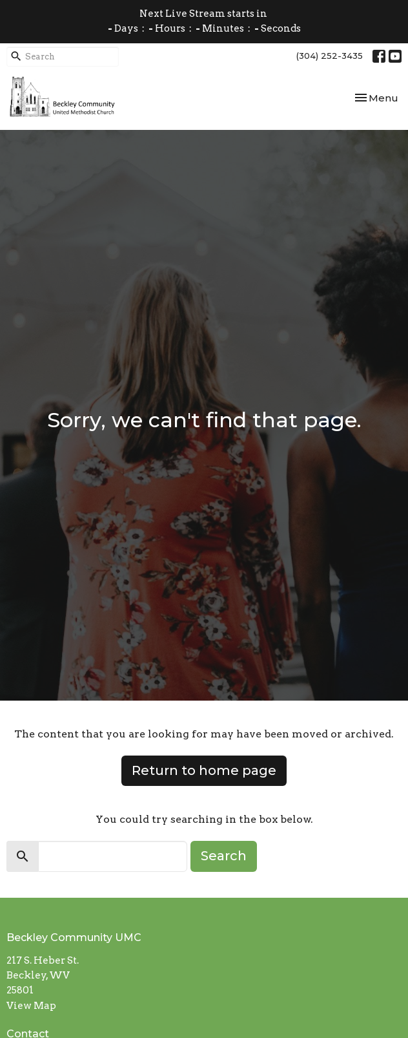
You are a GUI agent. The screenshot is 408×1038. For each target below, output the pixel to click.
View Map (31, 1006)
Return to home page (204, 770)
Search (224, 855)
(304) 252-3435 (329, 55)
